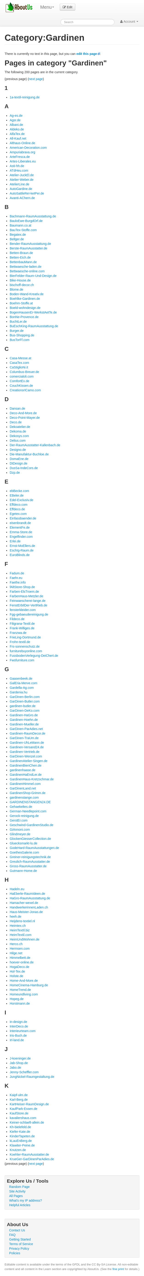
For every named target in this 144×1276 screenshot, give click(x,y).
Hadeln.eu (17, 889)
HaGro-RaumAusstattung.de (30, 898)
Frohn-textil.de (20, 642)
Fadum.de (17, 573)
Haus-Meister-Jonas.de (26, 912)
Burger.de (17, 331)
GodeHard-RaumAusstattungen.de (34, 848)
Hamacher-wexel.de (24, 903)
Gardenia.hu (18, 692)
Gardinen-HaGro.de (24, 715)
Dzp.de (15, 472)
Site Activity (17, 1191)
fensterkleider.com (23, 610)
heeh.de (15, 916)
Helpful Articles (19, 1205)
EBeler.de (17, 495)
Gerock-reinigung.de (24, 816)
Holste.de (16, 976)
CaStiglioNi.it (19, 367)
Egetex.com (18, 514)
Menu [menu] (47, 7)
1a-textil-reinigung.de (25, 97)
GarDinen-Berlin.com (25, 697)
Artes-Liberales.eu (23, 161)
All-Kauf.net (18, 138)
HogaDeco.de (19, 967)
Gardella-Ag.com (22, 687)
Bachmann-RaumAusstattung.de (33, 216)
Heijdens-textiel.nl (22, 921)
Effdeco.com (18, 504)
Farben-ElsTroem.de (24, 591)
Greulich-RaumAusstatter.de (30, 861)
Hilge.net (16, 953)
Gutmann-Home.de (23, 871)
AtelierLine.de (19, 184)
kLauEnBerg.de (21, 1141)
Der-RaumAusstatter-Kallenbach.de (35, 445)
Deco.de (16, 422)
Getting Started (20, 1239)
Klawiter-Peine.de (22, 1145)
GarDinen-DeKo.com (24, 710)
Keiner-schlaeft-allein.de (27, 1122)
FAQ (12, 1235)
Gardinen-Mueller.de (24, 724)
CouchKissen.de (21, 385)
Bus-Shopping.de (22, 335)
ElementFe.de (20, 527)
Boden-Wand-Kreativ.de (26, 294)
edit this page (86, 54)
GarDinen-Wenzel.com (26, 756)
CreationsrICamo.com (25, 390)
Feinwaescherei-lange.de (27, 601)
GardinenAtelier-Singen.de (28, 761)
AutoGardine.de (21, 189)
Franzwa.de (18, 633)
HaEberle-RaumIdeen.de (27, 893)
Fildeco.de (17, 619)
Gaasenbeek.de (21, 678)
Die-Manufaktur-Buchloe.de (29, 454)
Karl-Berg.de (19, 1099)
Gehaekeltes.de (21, 806)
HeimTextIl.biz (20, 930)
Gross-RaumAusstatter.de (28, 866)
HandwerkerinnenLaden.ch (29, 907)
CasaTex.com (19, 363)
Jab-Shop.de (19, 1063)
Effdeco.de (17, 509)
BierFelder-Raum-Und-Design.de (33, 276)
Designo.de (18, 449)
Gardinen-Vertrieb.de (24, 752)
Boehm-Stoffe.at (21, 303)
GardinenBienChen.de (25, 765)
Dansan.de (17, 408)
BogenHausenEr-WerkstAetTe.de (33, 312)
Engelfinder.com (21, 536)
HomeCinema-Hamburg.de (29, 985)
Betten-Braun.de (21, 253)
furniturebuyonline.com (26, 651)
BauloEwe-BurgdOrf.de (26, 221)
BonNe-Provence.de (24, 317)
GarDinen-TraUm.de (24, 738)
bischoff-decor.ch (22, 285)
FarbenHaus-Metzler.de (26, 596)
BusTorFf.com (19, 340)
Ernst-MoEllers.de (22, 546)
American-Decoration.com (28, 147)
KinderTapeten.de (22, 1136)
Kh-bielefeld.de (20, 1127)
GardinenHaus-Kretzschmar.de (32, 779)
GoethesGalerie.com (24, 852)
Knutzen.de (18, 1150)
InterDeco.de (19, 1026)
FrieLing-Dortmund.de (25, 637)
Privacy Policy (19, 1248)
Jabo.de (15, 1067)
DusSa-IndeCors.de (24, 468)
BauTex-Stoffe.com (23, 230)
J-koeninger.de (20, 1058)
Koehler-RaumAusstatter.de (29, 1154)
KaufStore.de (19, 1113)
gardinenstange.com (24, 797)
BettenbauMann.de (23, 262)
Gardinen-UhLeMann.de (27, 742)
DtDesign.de (18, 463)
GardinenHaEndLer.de (25, 774)
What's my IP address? (25, 1200)
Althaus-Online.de (22, 143)
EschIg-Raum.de (21, 550)
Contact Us (17, 1230)
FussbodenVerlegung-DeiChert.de (34, 655)
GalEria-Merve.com (23, 683)
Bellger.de (17, 239)
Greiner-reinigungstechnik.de (30, 857)
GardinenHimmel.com (25, 784)
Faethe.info (18, 582)
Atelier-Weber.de (21, 179)
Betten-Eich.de (20, 257)
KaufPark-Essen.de (23, 1109)
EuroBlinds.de (20, 555)
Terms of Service (21, 1244)
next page (36, 79)
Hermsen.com (20, 948)
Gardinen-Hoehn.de (24, 720)
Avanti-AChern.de (22, 198)
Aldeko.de (17, 129)
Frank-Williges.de (22, 628)
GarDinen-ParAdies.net (26, 729)
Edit (67, 7)
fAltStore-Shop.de (22, 587)
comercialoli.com (21, 376)
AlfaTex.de (17, 134)
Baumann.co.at (20, 225)
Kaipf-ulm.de (19, 1095)
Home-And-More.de (24, 980)
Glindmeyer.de (20, 834)
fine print (118, 1269)
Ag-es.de (16, 115)
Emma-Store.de (21, 532)
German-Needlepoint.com (28, 811)
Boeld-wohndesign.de (25, 308)
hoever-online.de (21, 962)
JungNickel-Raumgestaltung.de (32, 1077)
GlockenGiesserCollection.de (30, 839)
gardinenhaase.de (22, 770)
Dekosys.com (19, 436)
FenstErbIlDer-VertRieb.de (28, 605)
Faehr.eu (16, 578)
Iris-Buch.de (18, 1035)
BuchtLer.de (18, 321)
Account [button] (129, 21)
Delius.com (17, 440)
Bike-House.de (20, 280)
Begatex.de (18, 234)
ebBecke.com (19, 491)
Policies (14, 1253)
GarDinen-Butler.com (25, 701)
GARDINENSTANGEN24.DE (30, 802)
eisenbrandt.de (20, 523)
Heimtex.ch (18, 925)
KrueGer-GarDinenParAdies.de (32, 1159)
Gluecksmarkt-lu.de (23, 843)
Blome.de (16, 289)
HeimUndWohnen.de (24, 939)
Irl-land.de (17, 1040)
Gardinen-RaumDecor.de (27, 733)
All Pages (16, 1196)
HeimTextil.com (20, 935)
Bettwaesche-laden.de (25, 266)
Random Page (19, 1187)
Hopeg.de (17, 999)
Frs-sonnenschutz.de (25, 646)
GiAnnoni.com (20, 829)
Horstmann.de (20, 1003)
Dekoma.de (18, 431)
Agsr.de (15, 120)
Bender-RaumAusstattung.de (30, 244)
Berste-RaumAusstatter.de (28, 248)
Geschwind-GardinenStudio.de (31, 825)
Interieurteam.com (22, 1031)
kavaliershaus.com (23, 1118)
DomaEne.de (19, 459)
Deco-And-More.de (23, 413)
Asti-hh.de (17, 166)
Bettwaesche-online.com (27, 271)
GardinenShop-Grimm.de (27, 793)
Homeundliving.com (24, 994)
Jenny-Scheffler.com (24, 1072)
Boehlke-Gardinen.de (25, 298)
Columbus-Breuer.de (24, 372)
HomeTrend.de (20, 990)
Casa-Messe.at (20, 358)
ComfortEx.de (19, 381)
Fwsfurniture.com (22, 660)
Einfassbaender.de (23, 518)
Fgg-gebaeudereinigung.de (29, 614)
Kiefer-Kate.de (20, 1131)
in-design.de (18, 1022)
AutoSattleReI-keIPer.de (27, 193)
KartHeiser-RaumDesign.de (29, 1104)
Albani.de (16, 125)
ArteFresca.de (20, 157)
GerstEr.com (18, 820)
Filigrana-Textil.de (22, 623)
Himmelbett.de (20, 958)
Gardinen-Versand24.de (27, 747)
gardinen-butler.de (22, 706)
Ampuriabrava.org (22, 152)
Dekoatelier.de (20, 427)
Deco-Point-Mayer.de (25, 417)
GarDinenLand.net (23, 788)
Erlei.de (15, 541)
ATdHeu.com (19, 170)
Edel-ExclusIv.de (21, 500)
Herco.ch (16, 944)
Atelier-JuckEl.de (22, 175)
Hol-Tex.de (17, 971)
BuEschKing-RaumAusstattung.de (34, 326)
